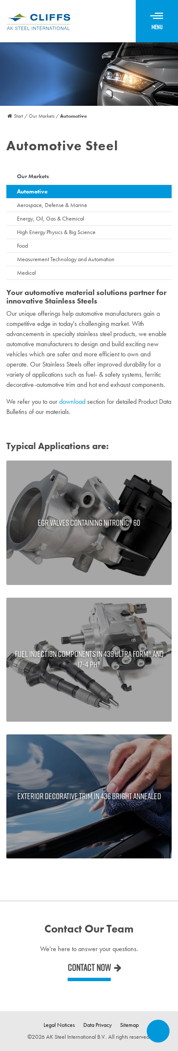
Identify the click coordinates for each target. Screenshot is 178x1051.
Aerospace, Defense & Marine (52, 205)
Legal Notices (59, 1025)
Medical (26, 272)
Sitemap (129, 1025)
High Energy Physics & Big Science (56, 232)
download (72, 401)
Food (22, 245)
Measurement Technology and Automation (66, 259)
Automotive (32, 191)
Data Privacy (97, 1025)
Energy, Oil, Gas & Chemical (50, 218)
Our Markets (33, 176)
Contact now (89, 967)
